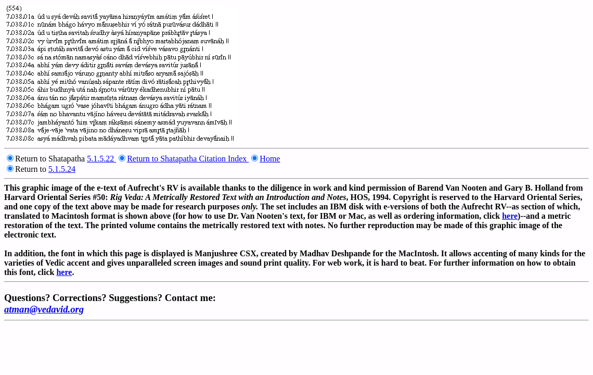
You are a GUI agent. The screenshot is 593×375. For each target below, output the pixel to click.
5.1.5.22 (101, 158)
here (510, 215)
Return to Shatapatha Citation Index (188, 158)
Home (270, 158)
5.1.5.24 (61, 169)
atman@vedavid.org (44, 309)
